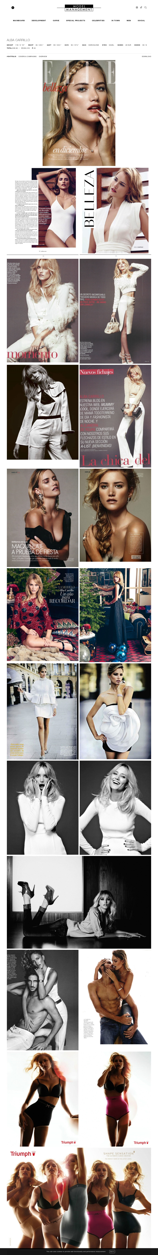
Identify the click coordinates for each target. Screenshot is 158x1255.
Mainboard (19, 20)
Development (39, 20)
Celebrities (98, 20)
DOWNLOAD (146, 56)
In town (115, 20)
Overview (43, 56)
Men (129, 20)
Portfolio (11, 56)
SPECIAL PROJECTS (75, 20)
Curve (56, 20)
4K (34, 48)
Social (141, 20)
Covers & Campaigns (28, 56)
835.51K (25, 48)
